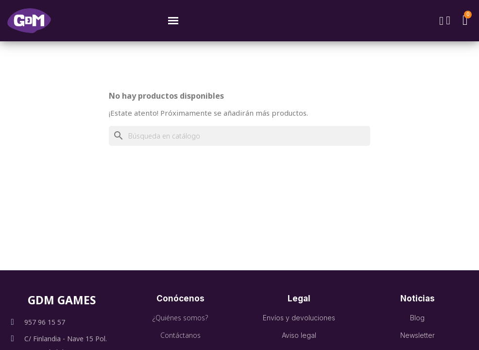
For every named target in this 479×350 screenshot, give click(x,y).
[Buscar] (239, 136)
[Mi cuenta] (448, 20)
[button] (441, 21)
